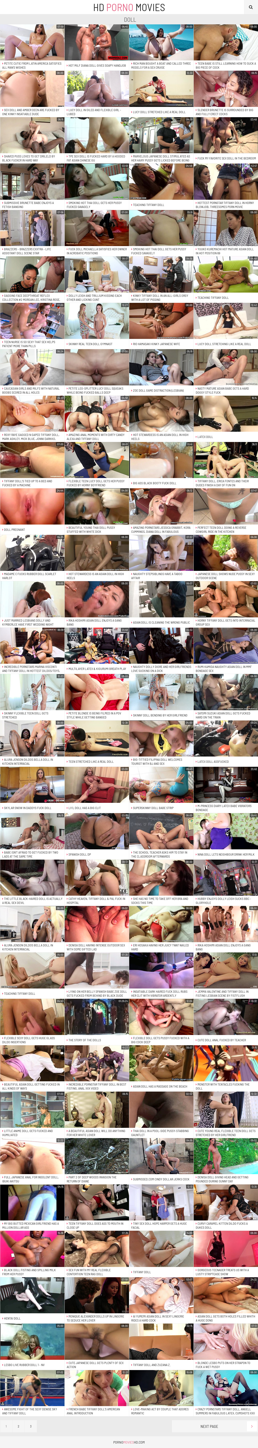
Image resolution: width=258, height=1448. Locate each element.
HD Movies (129, 7)
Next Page (229, 1426)
